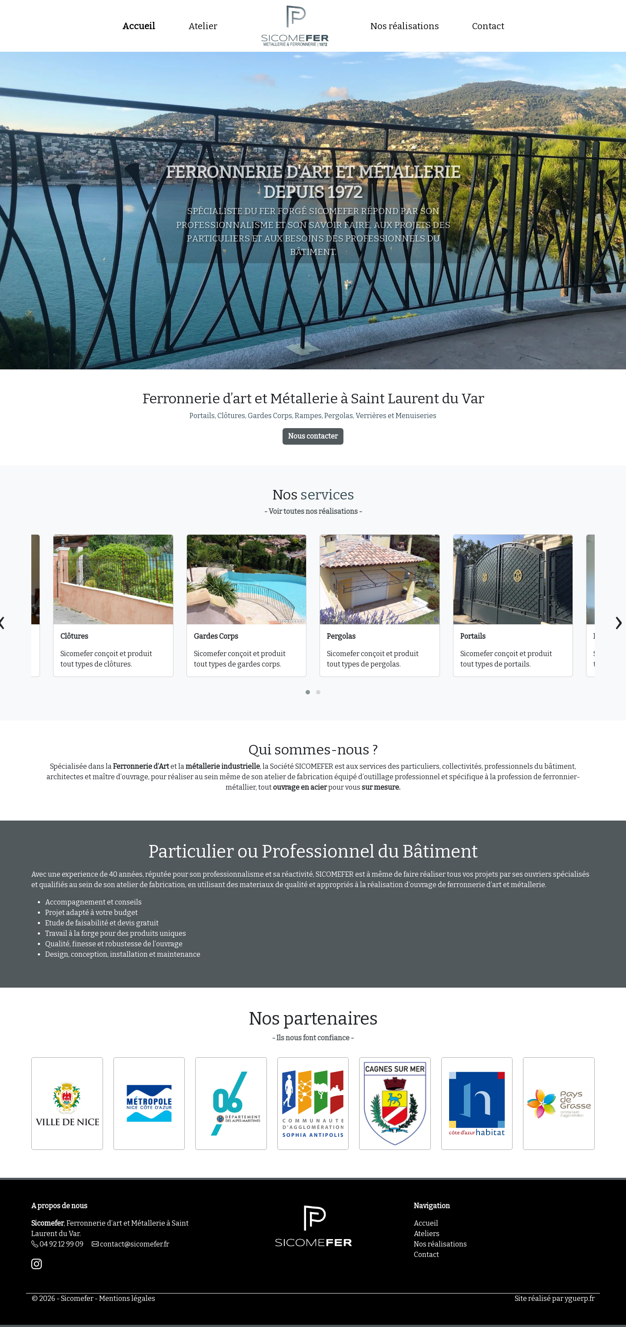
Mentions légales (127, 1298)
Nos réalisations (404, 26)
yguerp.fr (580, 1298)
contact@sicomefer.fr (130, 1244)
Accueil (138, 26)
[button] (308, 692)
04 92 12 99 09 (57, 1244)
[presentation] (618, 621)
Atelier (202, 26)
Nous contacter (313, 436)
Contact (488, 26)
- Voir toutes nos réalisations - (313, 511)
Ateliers (427, 1234)
